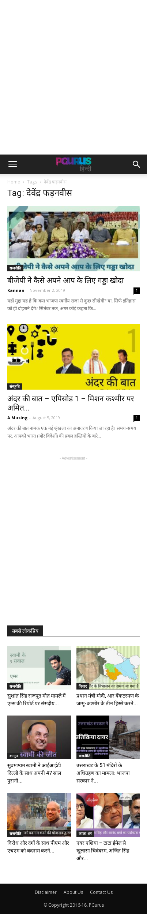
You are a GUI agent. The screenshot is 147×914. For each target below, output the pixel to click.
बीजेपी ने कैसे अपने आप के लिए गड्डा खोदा (65, 280)
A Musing (17, 417)
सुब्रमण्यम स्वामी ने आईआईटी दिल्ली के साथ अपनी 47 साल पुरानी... (34, 773)
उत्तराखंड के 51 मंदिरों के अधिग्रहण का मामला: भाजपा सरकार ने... (103, 773)
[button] (137, 164)
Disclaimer (46, 892)
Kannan (15, 290)
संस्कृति (15, 386)
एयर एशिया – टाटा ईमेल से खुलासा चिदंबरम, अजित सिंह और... (102, 850)
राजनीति (15, 268)
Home (13, 182)
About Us (73, 892)
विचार (83, 686)
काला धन (85, 833)
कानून (14, 755)
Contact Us (101, 892)
